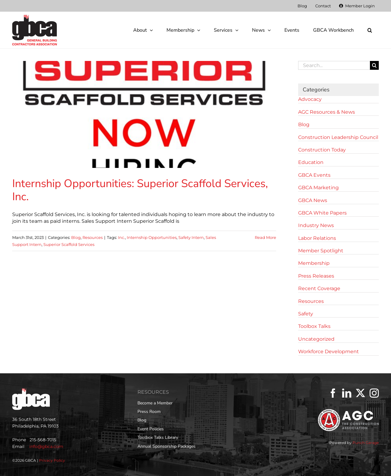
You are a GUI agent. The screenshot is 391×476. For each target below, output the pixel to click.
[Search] (374, 65)
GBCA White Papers (322, 213)
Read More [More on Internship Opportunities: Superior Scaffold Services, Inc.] (265, 237)
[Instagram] (374, 393)
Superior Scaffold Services (68, 244)
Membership (314, 263)
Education (310, 162)
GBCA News (312, 200)
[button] (369, 30)
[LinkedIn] (346, 393)
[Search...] (334, 65)
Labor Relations (317, 238)
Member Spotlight (320, 251)
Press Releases (316, 276)
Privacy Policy (52, 460)
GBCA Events (314, 175)
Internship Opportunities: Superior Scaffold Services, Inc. (140, 190)
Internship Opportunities (152, 237)
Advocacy (310, 99)
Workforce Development (328, 351)
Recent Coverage (319, 288)
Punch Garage (366, 442)
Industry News (316, 225)
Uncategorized (316, 339)
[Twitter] (360, 393)
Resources (92, 237)
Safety (305, 314)
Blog (76, 237)
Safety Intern (191, 237)
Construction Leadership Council (338, 137)
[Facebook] (333, 393)
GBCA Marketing (318, 187)
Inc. (121, 237)
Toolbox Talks (314, 326)
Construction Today (322, 150)
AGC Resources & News (326, 112)
